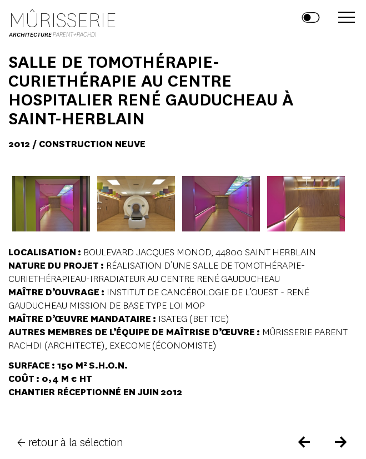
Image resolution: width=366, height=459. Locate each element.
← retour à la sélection (70, 442)
